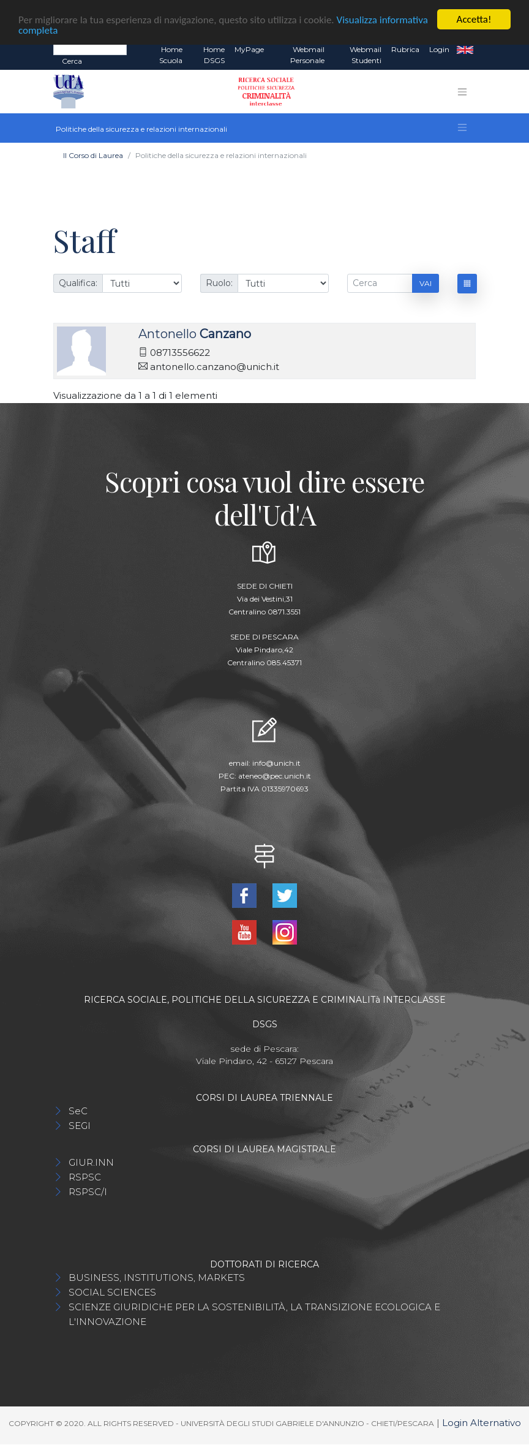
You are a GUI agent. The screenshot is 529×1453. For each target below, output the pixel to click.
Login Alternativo (481, 1422)
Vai (425, 283)
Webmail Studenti (365, 55)
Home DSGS (214, 55)
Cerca (72, 61)
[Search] (90, 49)
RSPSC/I (88, 1192)
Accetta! (474, 19)
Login (439, 49)
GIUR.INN (91, 1162)
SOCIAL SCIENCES (112, 1292)
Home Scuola (170, 55)
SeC (78, 1111)
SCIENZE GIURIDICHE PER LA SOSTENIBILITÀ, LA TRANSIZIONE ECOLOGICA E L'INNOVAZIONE (254, 1314)
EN (465, 50)
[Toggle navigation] (462, 91)
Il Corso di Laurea (93, 155)
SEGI (80, 1125)
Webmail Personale (307, 55)
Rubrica (405, 49)
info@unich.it (276, 763)
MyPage (249, 49)
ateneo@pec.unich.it (274, 775)
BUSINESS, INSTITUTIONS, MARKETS (157, 1277)
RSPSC (85, 1177)
